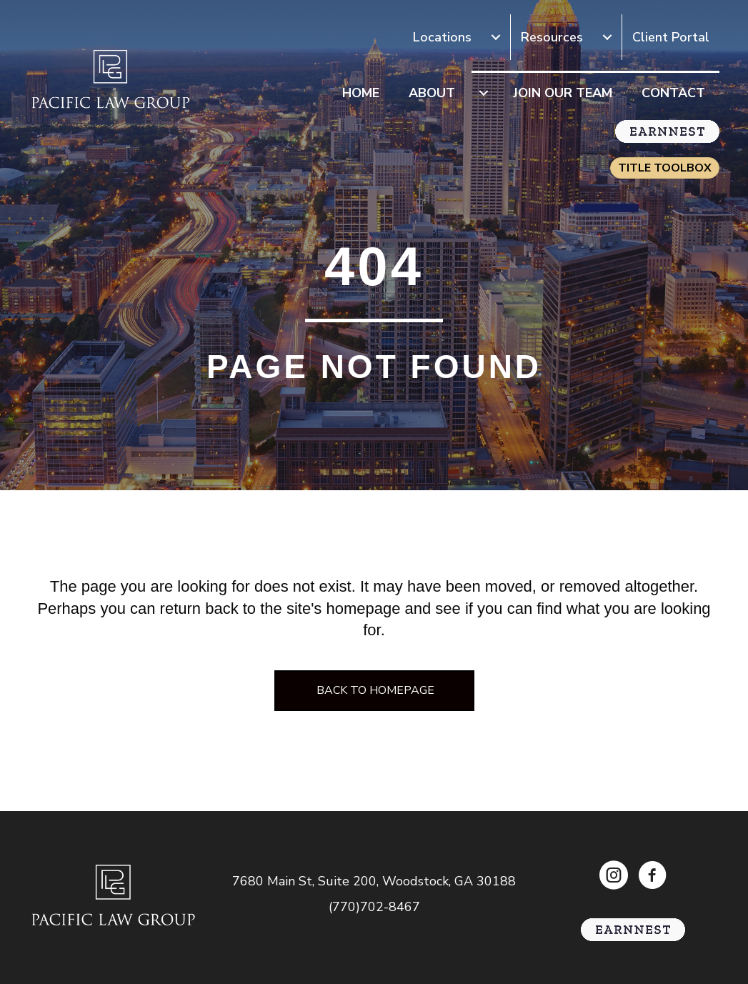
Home (360, 92)
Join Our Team (562, 92)
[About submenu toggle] (483, 93)
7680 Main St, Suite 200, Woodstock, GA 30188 (374, 881)
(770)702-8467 (374, 906)
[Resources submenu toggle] (607, 37)
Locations (442, 37)
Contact (673, 92)
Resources (552, 37)
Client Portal (670, 37)
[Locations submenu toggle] (496, 37)
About (432, 92)
